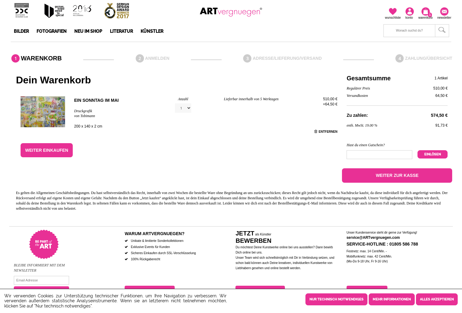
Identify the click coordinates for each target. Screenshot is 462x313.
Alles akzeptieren (437, 299)
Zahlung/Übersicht (428, 58)
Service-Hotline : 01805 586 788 (382, 244)
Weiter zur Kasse (397, 175)
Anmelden (157, 58)
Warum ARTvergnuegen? (154, 233)
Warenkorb (41, 58)
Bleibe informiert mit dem (39, 265)
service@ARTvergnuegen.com (373, 237)
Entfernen (325, 131)
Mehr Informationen (392, 299)
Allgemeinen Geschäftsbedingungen (62, 193)
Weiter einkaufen (46, 150)
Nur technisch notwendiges (336, 299)
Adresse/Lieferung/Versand (287, 58)
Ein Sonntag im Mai (96, 100)
